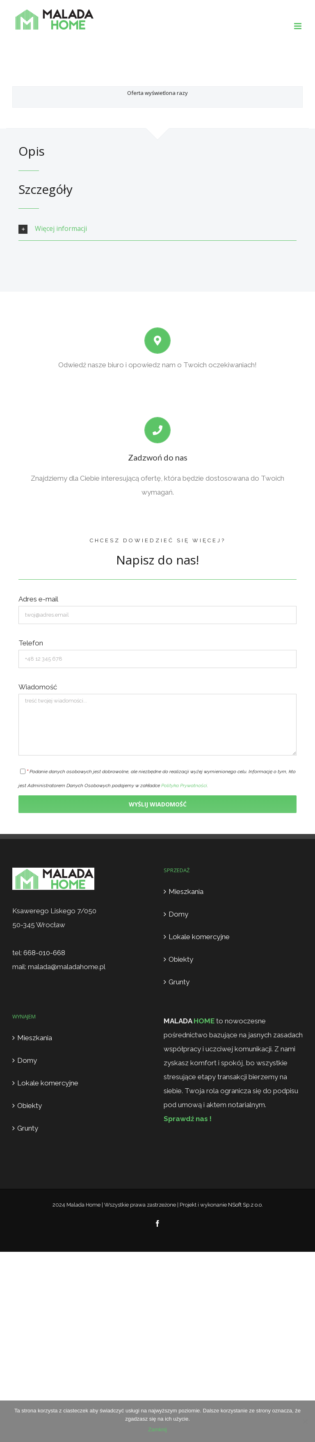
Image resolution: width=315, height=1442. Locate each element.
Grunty (179, 982)
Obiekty (181, 959)
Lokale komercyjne (199, 937)
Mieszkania (186, 891)
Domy (178, 914)
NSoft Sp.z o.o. (245, 1205)
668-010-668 (44, 953)
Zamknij (157, 1429)
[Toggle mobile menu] (298, 26)
